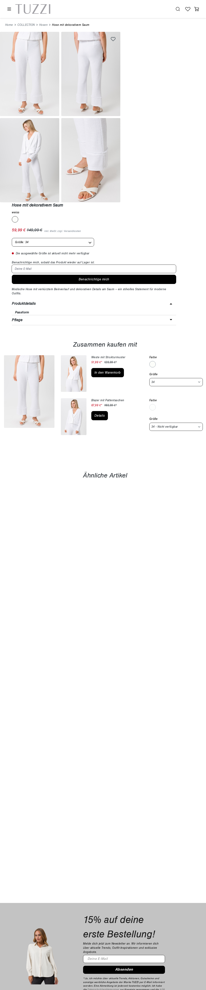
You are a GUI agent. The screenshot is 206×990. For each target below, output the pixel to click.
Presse (177, 920)
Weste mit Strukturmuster (108, 234)
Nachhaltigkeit (181, 904)
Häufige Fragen (87, 904)
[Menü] (9, 9)
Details (99, 293)
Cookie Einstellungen (134, 930)
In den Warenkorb (107, 250)
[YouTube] (29, 951)
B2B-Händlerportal (184, 925)
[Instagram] (21, 951)
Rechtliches (130, 898)
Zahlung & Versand (89, 910)
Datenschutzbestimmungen (103, 867)
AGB (162, 867)
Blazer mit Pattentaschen (107, 277)
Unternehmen (183, 898)
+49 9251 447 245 (28, 916)
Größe (153, 251)
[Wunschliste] (187, 9)
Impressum (127, 904)
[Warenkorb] (196, 9)
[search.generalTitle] (177, 9)
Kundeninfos (88, 898)
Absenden (124, 847)
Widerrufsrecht (130, 910)
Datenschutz (128, 920)
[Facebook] (12, 951)
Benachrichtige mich (163, 121)
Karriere (177, 910)
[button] (162, 150)
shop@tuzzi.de (21, 922)
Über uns (178, 915)
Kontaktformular (87, 915)
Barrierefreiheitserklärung (137, 925)
